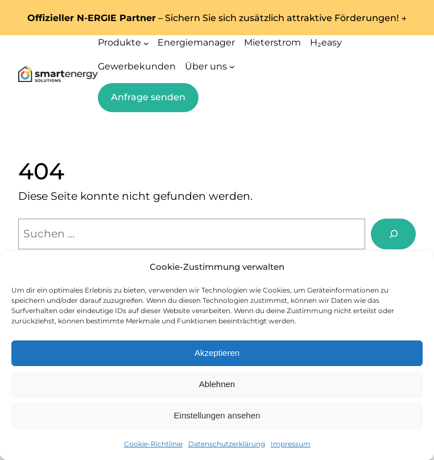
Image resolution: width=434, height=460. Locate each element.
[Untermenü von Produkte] (146, 43)
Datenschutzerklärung (226, 444)
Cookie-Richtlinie (153, 444)
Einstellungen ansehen (217, 415)
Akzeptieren (217, 353)
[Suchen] (393, 234)
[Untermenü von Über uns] (232, 66)
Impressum (291, 444)
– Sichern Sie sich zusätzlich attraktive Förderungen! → (217, 18)
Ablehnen (217, 384)
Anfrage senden (148, 97)
